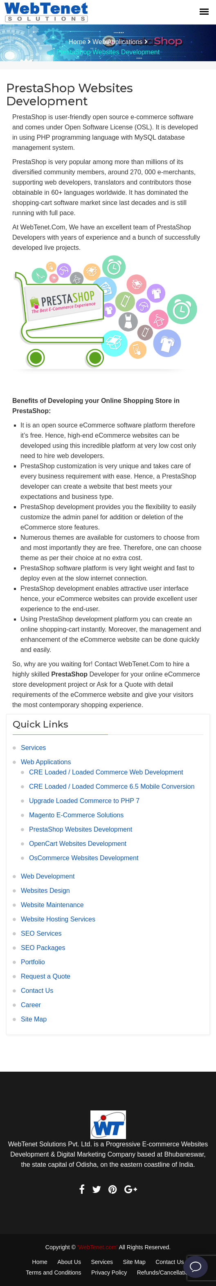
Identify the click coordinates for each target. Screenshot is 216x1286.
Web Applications (117, 41)
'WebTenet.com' (97, 1247)
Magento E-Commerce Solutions (76, 815)
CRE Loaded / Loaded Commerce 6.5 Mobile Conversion (112, 786)
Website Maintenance (52, 904)
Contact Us (37, 990)
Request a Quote (45, 976)
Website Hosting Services (58, 919)
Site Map (34, 1019)
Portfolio (33, 962)
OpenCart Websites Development (77, 843)
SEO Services (41, 933)
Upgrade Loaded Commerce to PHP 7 (84, 800)
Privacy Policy (109, 1272)
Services (33, 747)
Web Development (47, 876)
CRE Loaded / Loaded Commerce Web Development (106, 772)
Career (31, 1004)
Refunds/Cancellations (165, 1272)
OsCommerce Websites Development (83, 857)
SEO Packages (43, 947)
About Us (69, 1262)
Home (77, 41)
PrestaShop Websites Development (80, 829)
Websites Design (45, 890)
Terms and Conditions (53, 1272)
